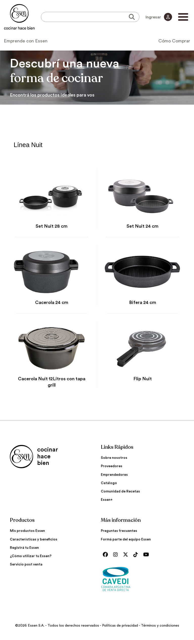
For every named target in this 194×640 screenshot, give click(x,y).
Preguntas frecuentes (119, 531)
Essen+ (107, 500)
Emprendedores (114, 475)
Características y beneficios (33, 539)
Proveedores (111, 466)
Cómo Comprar (174, 41)
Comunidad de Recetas (120, 491)
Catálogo (109, 483)
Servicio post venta (26, 564)
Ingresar (159, 17)
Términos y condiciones (160, 625)
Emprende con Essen (25, 41)
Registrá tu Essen (24, 548)
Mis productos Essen (27, 531)
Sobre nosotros (114, 458)
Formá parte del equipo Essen (126, 539)
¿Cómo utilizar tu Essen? (31, 556)
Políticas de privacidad (120, 625)
